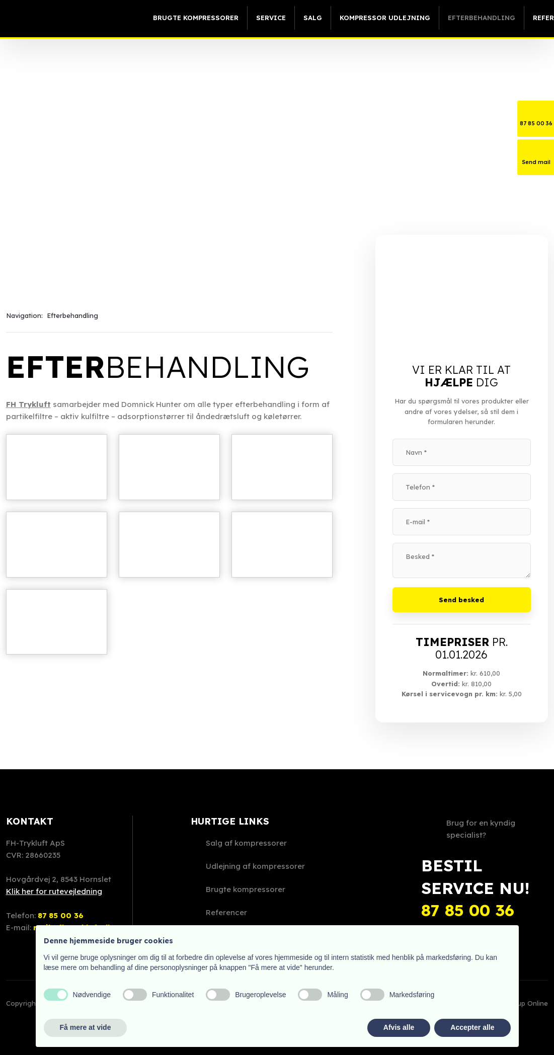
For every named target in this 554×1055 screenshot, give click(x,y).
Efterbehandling (481, 18)
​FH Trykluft (28, 404)
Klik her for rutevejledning (54, 891)
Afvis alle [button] (398, 1027)
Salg (312, 18)
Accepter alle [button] (472, 1027)
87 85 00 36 (61, 915)
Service (271, 18)
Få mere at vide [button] (85, 1027)
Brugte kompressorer (196, 18)
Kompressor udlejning (385, 18)
